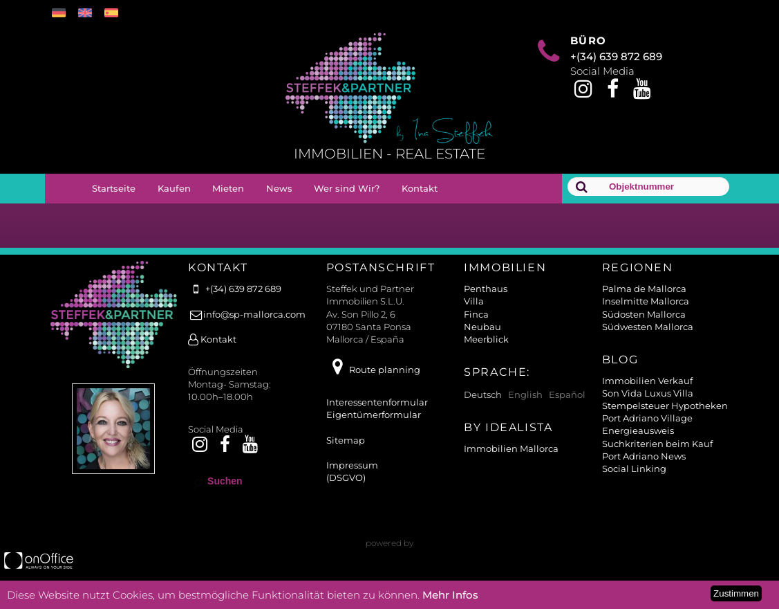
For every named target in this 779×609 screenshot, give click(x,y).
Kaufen (174, 188)
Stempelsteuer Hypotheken (665, 405)
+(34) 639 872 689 (616, 56)
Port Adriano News (644, 456)
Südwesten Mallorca (647, 326)
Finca (476, 314)
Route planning (373, 369)
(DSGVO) (346, 477)
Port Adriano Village (647, 418)
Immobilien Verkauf (647, 380)
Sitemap (345, 440)
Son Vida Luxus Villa (647, 393)
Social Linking (634, 468)
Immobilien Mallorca (511, 448)
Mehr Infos (450, 594)
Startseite (113, 188)
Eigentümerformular (373, 414)
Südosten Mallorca (644, 314)
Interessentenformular (377, 402)
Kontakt (420, 188)
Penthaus (485, 288)
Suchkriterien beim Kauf (657, 443)
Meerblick (486, 339)
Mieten (228, 188)
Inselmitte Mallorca (645, 301)
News (279, 188)
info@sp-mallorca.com (247, 314)
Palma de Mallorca (644, 288)
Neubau (482, 326)
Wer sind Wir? (346, 188)
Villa (474, 301)
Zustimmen (736, 593)
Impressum (352, 465)
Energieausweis (638, 430)
